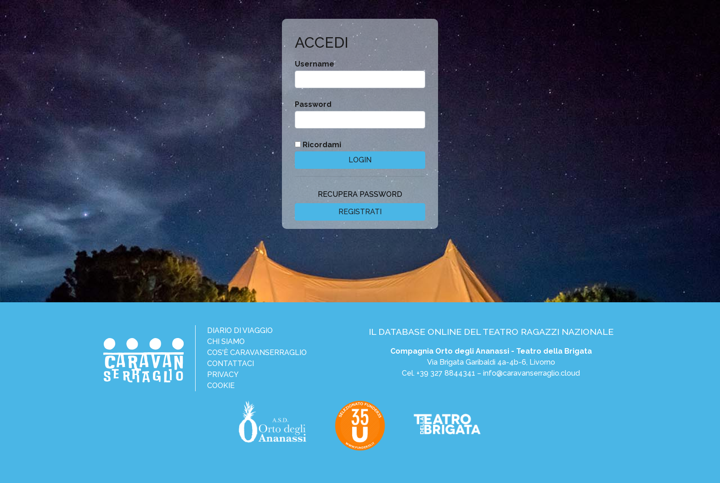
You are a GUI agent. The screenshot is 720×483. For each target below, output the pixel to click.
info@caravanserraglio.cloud (531, 373)
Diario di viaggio (240, 330)
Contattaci (230, 363)
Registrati (360, 211)
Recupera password (360, 194)
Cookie (221, 385)
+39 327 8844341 (445, 373)
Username (314, 64)
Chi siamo (226, 341)
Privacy (223, 374)
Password (313, 104)
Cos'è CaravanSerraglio (257, 352)
